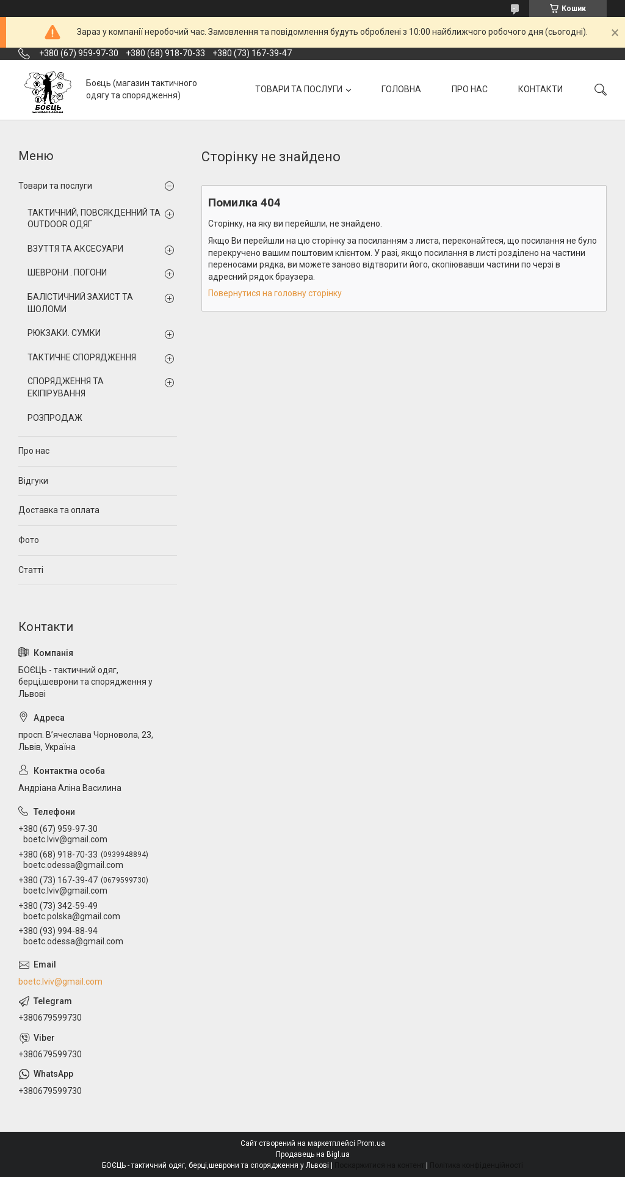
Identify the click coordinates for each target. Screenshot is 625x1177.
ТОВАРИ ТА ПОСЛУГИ (298, 89)
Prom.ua (371, 1143)
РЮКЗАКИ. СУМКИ (64, 333)
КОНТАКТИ (540, 89)
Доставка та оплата (58, 510)
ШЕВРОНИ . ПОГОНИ (67, 272)
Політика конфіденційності (476, 1165)
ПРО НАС (470, 89)
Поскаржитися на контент (379, 1165)
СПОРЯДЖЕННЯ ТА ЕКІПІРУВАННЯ (65, 387)
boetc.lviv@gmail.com (60, 981)
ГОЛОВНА (401, 89)
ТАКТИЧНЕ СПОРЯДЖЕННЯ (81, 357)
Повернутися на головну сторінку (275, 293)
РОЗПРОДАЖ (54, 418)
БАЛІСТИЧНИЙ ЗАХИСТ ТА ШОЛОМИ (80, 303)
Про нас (33, 451)
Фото (28, 540)
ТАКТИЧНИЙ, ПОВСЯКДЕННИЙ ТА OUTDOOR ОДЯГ (94, 219)
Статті (30, 570)
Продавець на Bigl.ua (313, 1154)
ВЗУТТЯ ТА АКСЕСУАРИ (75, 248)
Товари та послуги (55, 186)
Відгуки (33, 481)
